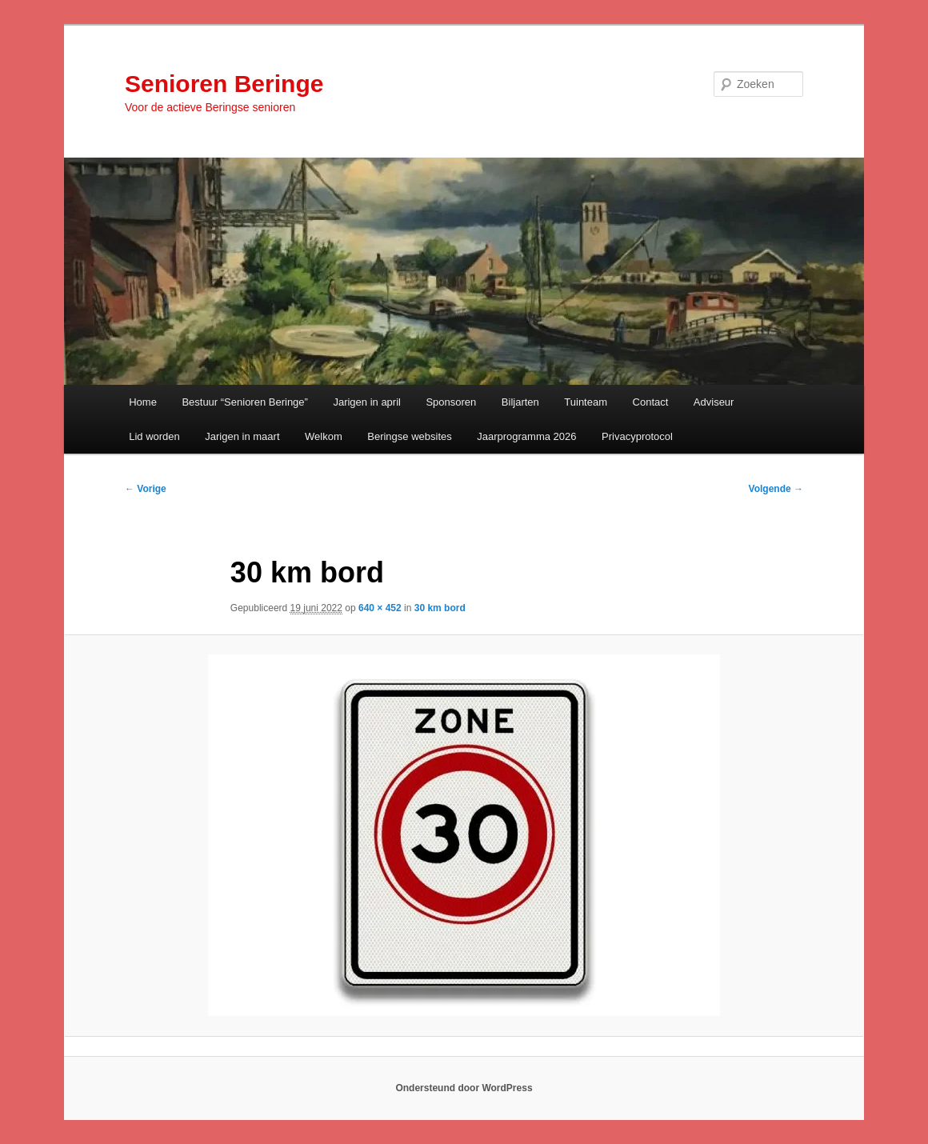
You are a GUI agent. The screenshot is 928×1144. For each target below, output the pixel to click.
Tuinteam (585, 402)
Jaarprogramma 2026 (526, 436)
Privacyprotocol (637, 436)
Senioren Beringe (224, 83)
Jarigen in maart (242, 436)
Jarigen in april (367, 402)
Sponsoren (451, 402)
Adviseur (714, 402)
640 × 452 (380, 608)
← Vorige (145, 488)
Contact (651, 402)
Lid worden (154, 436)
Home (143, 402)
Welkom (323, 436)
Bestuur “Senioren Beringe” (245, 402)
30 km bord (440, 608)
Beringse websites (409, 436)
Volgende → (776, 488)
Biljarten (520, 402)
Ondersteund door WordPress (463, 1088)
